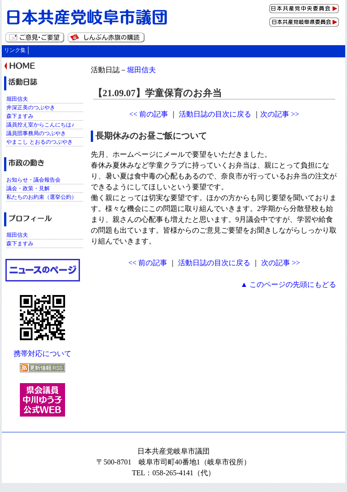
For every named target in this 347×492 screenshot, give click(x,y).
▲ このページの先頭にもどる (288, 284)
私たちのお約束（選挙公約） (41, 197)
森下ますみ (19, 116)
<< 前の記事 (148, 114)
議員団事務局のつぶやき (36, 133)
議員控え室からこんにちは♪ (40, 125)
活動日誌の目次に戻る (215, 114)
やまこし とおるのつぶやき (39, 142)
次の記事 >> (279, 114)
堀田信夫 (141, 70)
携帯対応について (42, 353)
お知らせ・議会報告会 (33, 180)
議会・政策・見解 (28, 188)
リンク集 (15, 50)
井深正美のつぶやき (30, 107)
